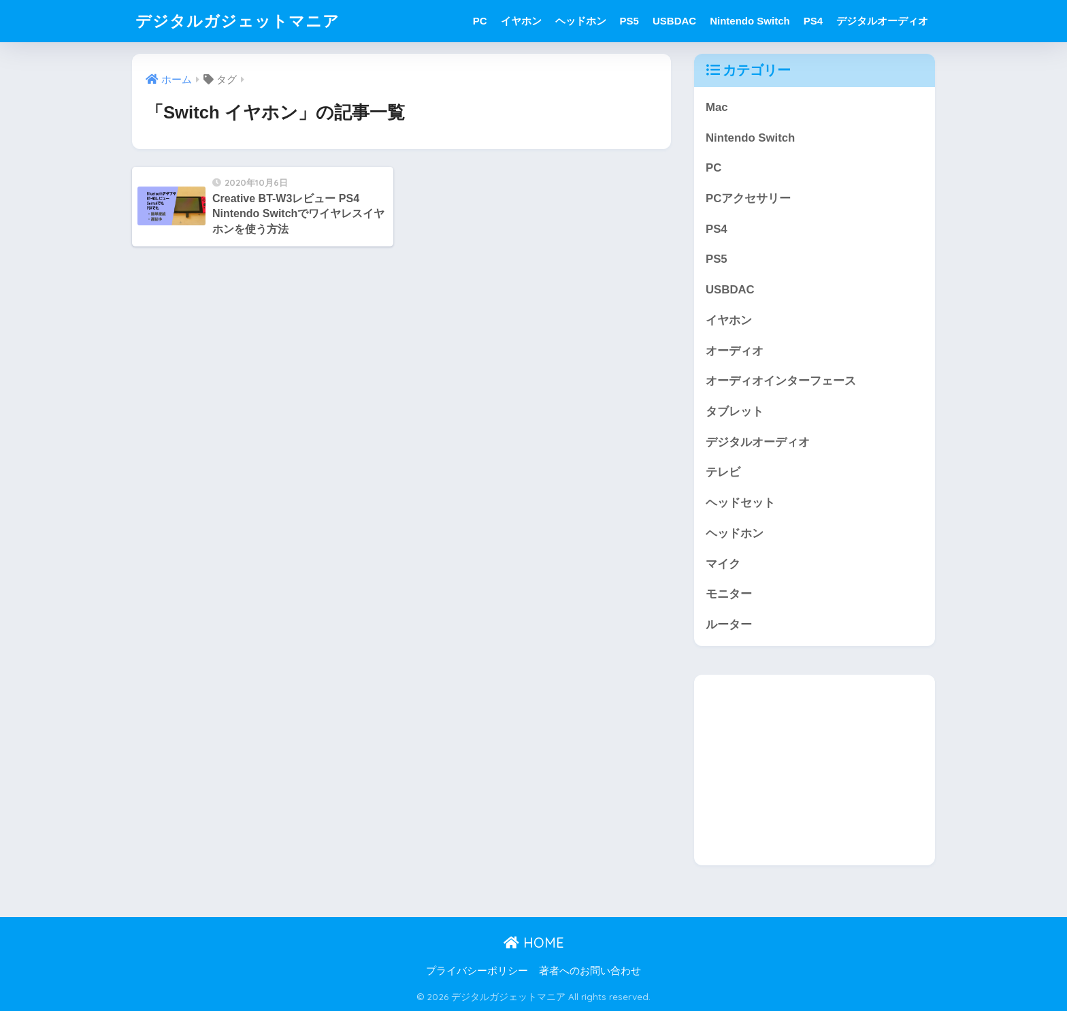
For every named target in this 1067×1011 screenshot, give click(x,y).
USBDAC (674, 21)
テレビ (723, 472)
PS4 (813, 21)
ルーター (729, 624)
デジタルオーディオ (882, 21)
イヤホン (521, 21)
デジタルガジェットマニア (237, 21)
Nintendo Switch (750, 21)
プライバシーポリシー (477, 970)
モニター (729, 594)
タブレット (735, 411)
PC (480, 21)
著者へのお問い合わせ (590, 970)
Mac (717, 107)
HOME (534, 942)
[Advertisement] (814, 770)
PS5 (629, 21)
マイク (723, 564)
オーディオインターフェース (781, 380)
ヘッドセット (740, 502)
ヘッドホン (580, 21)
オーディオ (735, 350)
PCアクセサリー (748, 198)
